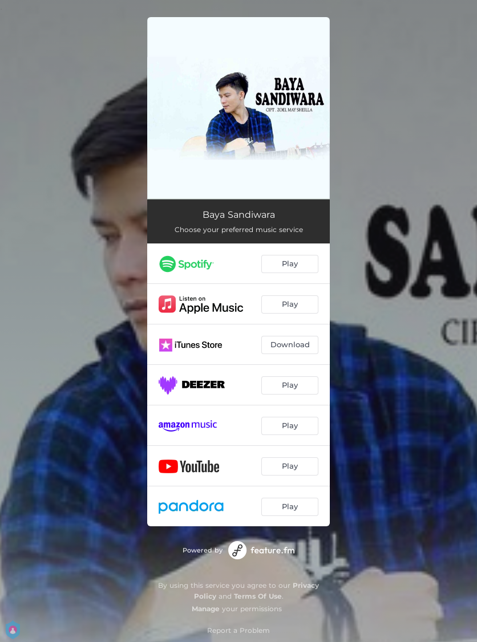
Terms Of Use (258, 596)
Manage (206, 608)
